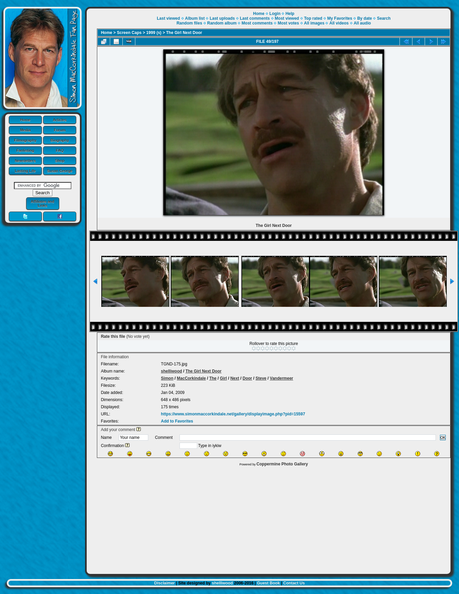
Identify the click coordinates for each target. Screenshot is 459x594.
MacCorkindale (191, 378)
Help (290, 13)
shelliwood (171, 371)
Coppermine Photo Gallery (282, 464)
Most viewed (287, 18)
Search (384, 18)
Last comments (255, 18)
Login (274, 13)
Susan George (59, 171)
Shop (60, 161)
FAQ (60, 150)
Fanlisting (25, 150)
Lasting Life (25, 171)
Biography (60, 140)
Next (234, 378)
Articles (60, 120)
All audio (362, 23)
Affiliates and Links (42, 203)
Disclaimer (164, 583)
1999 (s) (154, 32)
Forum (60, 130)
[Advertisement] (268, 518)
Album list (195, 18)
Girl (223, 378)
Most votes (288, 23)
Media (25, 130)
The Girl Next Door (184, 32)
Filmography (25, 140)
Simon (167, 378)
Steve (261, 378)
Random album (222, 23)
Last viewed (168, 18)
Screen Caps (129, 32)
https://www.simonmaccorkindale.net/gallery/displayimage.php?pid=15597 (233, 414)
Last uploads (222, 18)
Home (25, 120)
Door (247, 378)
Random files (189, 23)
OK (443, 437)
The (212, 378)
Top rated (313, 18)
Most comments (257, 23)
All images (314, 23)
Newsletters (25, 161)
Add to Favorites (177, 421)
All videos (339, 23)
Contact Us (294, 583)
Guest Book (268, 583)
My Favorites (339, 18)
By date (364, 18)
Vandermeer (281, 378)
